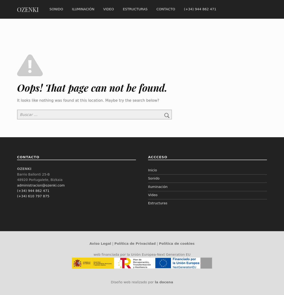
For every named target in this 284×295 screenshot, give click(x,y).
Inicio (152, 170)
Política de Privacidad (135, 243)
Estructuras (135, 9)
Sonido (56, 9)
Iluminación (83, 9)
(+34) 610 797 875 (33, 196)
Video (108, 9)
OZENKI (28, 9)
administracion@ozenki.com (41, 185)
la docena (164, 282)
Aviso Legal (100, 243)
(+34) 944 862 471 (200, 9)
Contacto (165, 9)
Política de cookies (177, 243)
